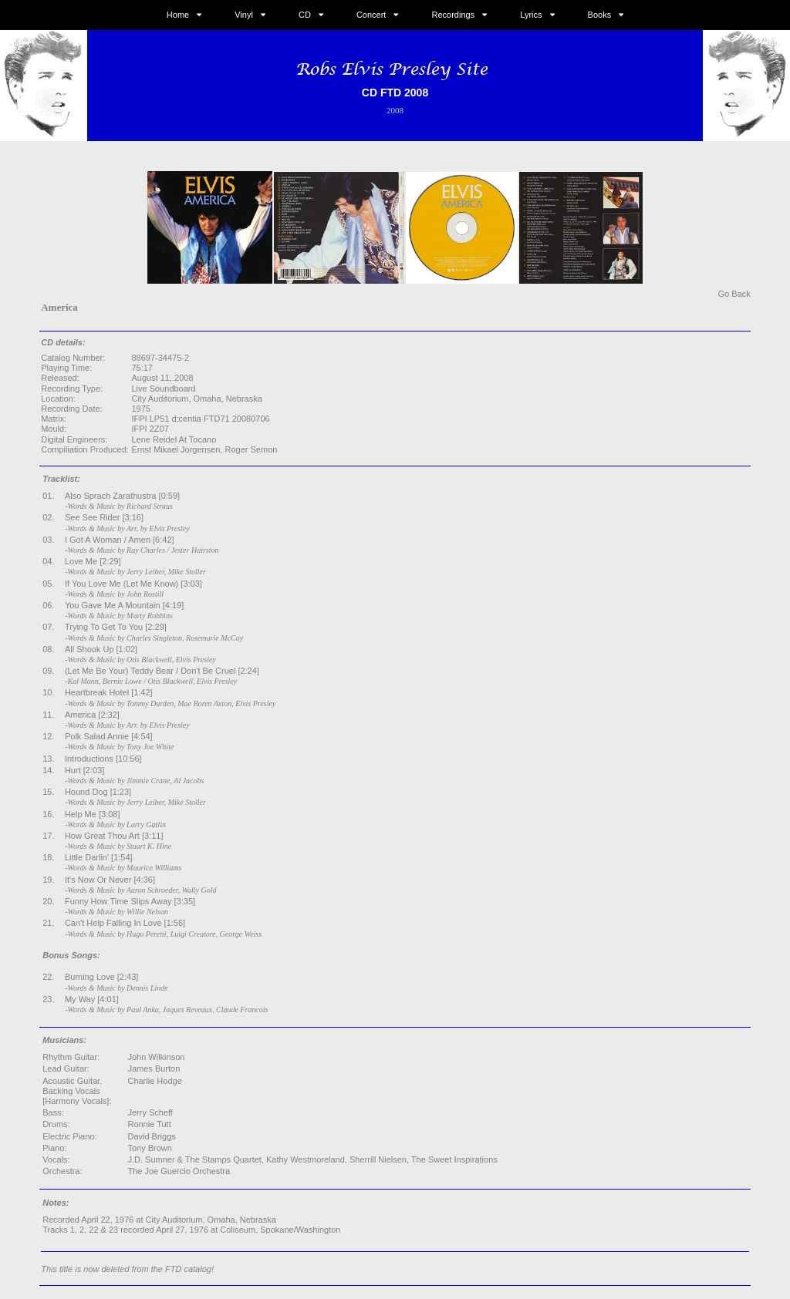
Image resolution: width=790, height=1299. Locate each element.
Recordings (453, 14)
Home (178, 14)
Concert (371, 14)
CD (305, 14)
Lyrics (531, 14)
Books (600, 14)
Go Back (734, 293)
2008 (395, 110)
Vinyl (244, 14)
